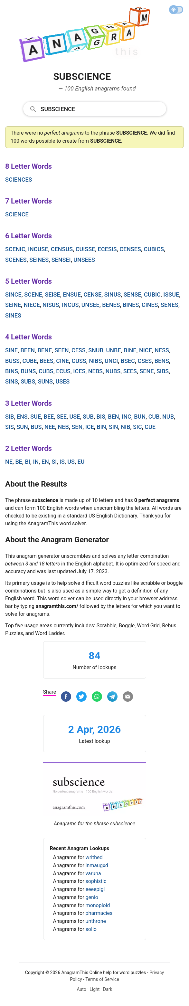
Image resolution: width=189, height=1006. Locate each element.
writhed (94, 857)
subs (28, 381)
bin (101, 426)
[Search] (101, 108)
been (27, 350)
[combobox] (95, 108)
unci (111, 360)
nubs (112, 371)
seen (61, 350)
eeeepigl (95, 889)
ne (9, 461)
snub (95, 350)
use (75, 416)
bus (36, 426)
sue (35, 416)
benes (111, 304)
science (17, 214)
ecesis (107, 249)
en (45, 461)
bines (131, 304)
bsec (128, 360)
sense (132, 294)
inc (126, 416)
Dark (107, 989)
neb (63, 426)
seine (13, 304)
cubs (46, 371)
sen (76, 426)
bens (162, 360)
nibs (95, 360)
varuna (93, 873)
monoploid (98, 905)
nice (145, 350)
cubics (154, 249)
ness (162, 350)
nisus (51, 304)
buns (28, 371)
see (62, 416)
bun (140, 416)
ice (89, 426)
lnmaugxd (97, 865)
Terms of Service (102, 979)
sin (113, 426)
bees (46, 360)
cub (154, 416)
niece (32, 304)
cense (92, 294)
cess (78, 350)
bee (49, 416)
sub (88, 416)
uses (62, 381)
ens (22, 416)
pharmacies (99, 913)
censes (130, 249)
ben (113, 416)
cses (144, 360)
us (71, 461)
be (18, 461)
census (62, 249)
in (36, 461)
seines (39, 259)
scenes (16, 259)
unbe (113, 350)
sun (22, 426)
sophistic (96, 881)
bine (130, 350)
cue (150, 426)
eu (80, 461)
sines (13, 315)
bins (11, 371)
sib (9, 416)
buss (12, 360)
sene (146, 371)
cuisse (85, 249)
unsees (84, 259)
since (13, 294)
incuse (38, 249)
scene (33, 294)
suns (45, 381)
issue (171, 294)
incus (70, 304)
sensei (61, 259)
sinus (112, 294)
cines (150, 304)
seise (52, 294)
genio (92, 897)
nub (168, 416)
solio (91, 929)
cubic (152, 294)
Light (94, 989)
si (54, 461)
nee (49, 426)
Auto (81, 989)
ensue (72, 294)
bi (27, 461)
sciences (18, 179)
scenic (15, 249)
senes (169, 304)
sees (130, 371)
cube (29, 360)
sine (11, 350)
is (62, 461)
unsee (90, 304)
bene (44, 350)
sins (11, 381)
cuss (78, 360)
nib (125, 426)
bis (100, 416)
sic (137, 426)
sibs (162, 371)
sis (9, 426)
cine (62, 360)
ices (79, 371)
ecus (63, 371)
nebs (95, 371)
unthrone (96, 921)
